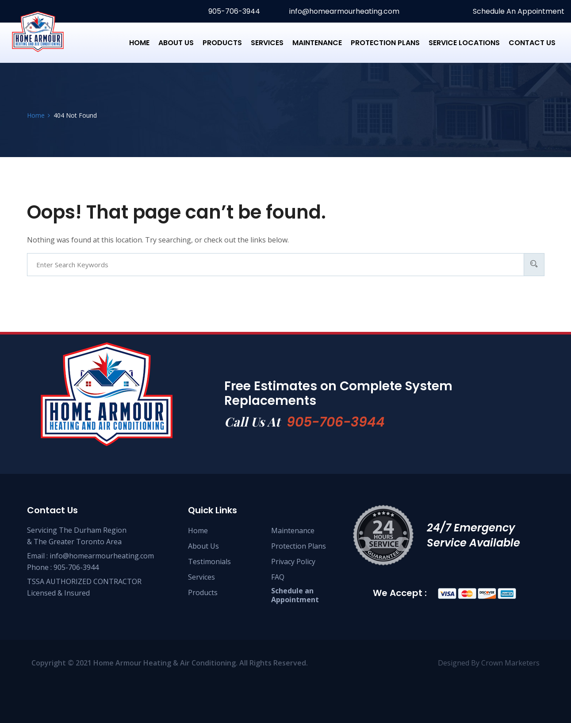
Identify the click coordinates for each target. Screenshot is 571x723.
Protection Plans (385, 43)
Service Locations (464, 43)
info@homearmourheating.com (343, 11)
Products (222, 43)
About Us (176, 43)
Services (267, 43)
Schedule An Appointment (517, 11)
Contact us (532, 43)
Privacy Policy (293, 561)
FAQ (277, 577)
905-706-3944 (233, 11)
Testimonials (209, 561)
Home (139, 43)
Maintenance (317, 43)
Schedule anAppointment (295, 595)
